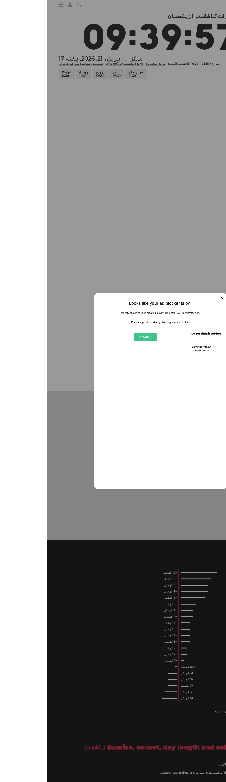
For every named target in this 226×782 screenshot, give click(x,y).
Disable (98, 337)
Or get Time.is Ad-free (159, 333)
